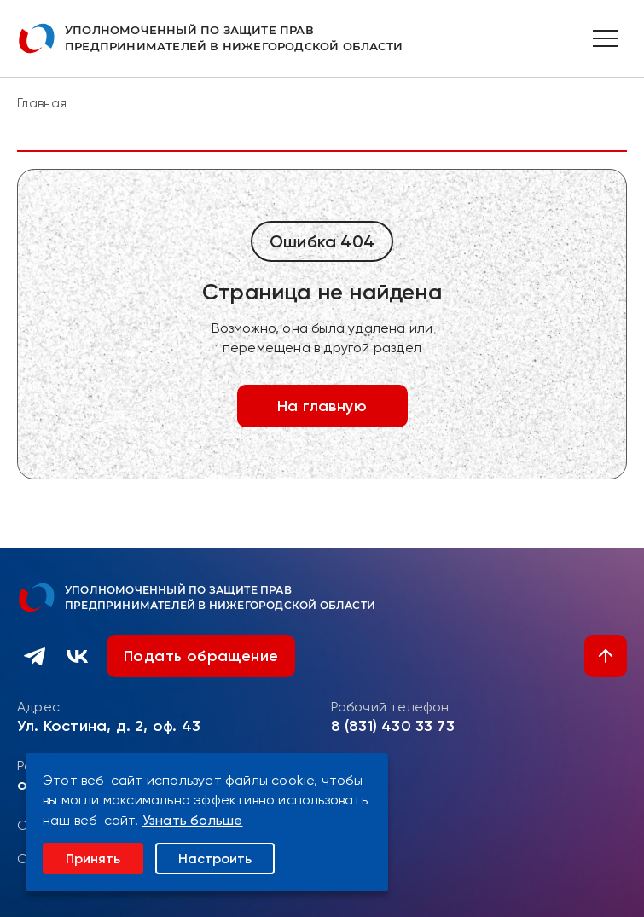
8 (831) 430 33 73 (393, 726)
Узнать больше (192, 820)
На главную (322, 406)
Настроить (215, 858)
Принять (93, 858)
